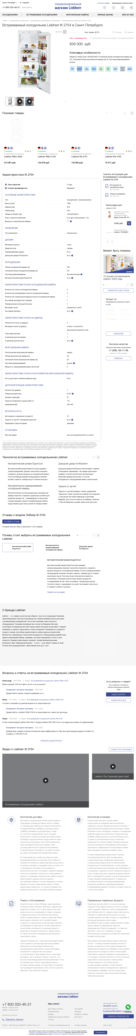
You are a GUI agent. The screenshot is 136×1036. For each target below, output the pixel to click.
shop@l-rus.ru (110, 1006)
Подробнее (118, 335)
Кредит (51, 1014)
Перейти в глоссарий (56, 592)
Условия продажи (81, 1025)
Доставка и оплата (55, 1009)
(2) (64, 151)
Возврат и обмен (81, 1014)
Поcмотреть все (118, 700)
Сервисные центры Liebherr (58, 1017)
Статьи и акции (103, 3)
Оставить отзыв (11, 522)
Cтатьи (51, 1020)
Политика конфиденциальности (59, 1025)
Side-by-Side (128, 15)
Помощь (78, 1011)
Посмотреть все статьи (118, 287)
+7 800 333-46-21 (11, 7)
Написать (118, 360)
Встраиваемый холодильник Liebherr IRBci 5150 (49, 681)
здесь (41, 693)
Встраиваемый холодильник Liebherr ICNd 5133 (45, 700)
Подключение (53, 1011)
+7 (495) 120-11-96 (118, 352)
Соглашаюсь (100, 1032)
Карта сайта (107, 1025)
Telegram (24, 3)
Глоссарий (79, 1009)
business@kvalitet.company (117, 1011)
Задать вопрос (118, 694)
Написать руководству (118, 1016)
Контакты (78, 1017)
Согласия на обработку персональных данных (68, 1034)
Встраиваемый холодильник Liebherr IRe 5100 (44, 719)
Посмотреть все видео (121, 749)
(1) (30, 151)
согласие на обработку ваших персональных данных (46, 1032)
